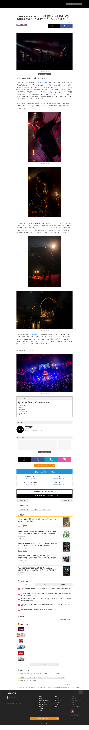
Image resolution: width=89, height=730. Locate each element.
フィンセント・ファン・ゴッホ (26, 677)
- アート (41, 706)
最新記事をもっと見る (65, 619)
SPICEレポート (36, 509)
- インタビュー (58, 700)
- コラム (56, 704)
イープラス (19, 687)
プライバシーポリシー (75, 706)
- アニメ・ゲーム (43, 704)
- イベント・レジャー (44, 700)
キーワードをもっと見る (65, 684)
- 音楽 (40, 696)
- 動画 (56, 696)
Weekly (44, 584)
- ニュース (57, 698)
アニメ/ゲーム (51, 677)
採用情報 (72, 702)
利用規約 (72, 704)
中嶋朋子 (56, 674)
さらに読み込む (49, 665)
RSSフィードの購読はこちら (45, 465)
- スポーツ (41, 708)
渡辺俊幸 (61, 677)
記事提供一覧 (73, 698)
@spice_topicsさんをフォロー (14, 703)
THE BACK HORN (45, 82)
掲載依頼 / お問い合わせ (76, 700)
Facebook (12, 697)
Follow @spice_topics (30, 478)
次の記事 (68, 500)
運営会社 (72, 696)
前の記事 (21, 500)
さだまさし (41, 677)
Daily (26, 584)
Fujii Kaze (21, 680)
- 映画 (40, 710)
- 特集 (56, 706)
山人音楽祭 (53, 85)
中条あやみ (47, 674)
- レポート (57, 702)
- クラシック (42, 702)
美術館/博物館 (37, 674)
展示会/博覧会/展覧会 (24, 674)
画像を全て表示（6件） (44, 74)
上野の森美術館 (31, 680)
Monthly (63, 584)
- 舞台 (40, 698)
